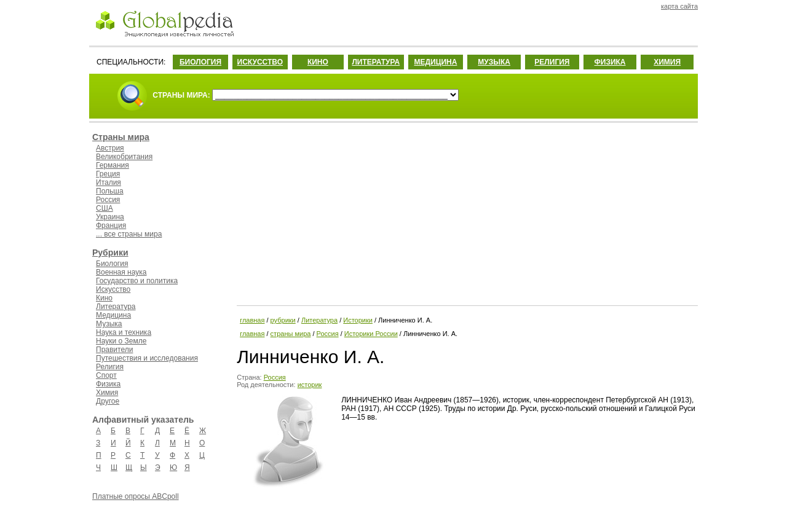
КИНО (317, 62)
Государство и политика (137, 280)
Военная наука (121, 272)
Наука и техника (123, 332)
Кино (104, 298)
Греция (108, 174)
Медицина (113, 315)
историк (310, 384)
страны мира (291, 333)
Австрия (110, 148)
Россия (108, 199)
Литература (116, 306)
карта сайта (679, 6)
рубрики (283, 320)
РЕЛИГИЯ (551, 62)
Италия (108, 182)
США (104, 208)
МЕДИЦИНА (435, 62)
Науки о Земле (121, 341)
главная (252, 320)
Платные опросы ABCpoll (135, 496)
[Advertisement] (466, 212)
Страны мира (120, 137)
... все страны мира (129, 234)
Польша (110, 191)
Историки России (371, 333)
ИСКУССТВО (260, 62)
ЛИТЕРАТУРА (376, 62)
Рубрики (110, 252)
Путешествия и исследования (147, 358)
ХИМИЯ (667, 62)
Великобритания (124, 156)
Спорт (106, 375)
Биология (112, 263)
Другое (107, 401)
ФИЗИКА (610, 62)
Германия (112, 165)
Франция (111, 225)
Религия (110, 366)
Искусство (113, 289)
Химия (107, 392)
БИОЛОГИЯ (200, 62)
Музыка (109, 323)
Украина (110, 217)
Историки (358, 320)
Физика (108, 384)
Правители (114, 349)
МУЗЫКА (494, 62)
